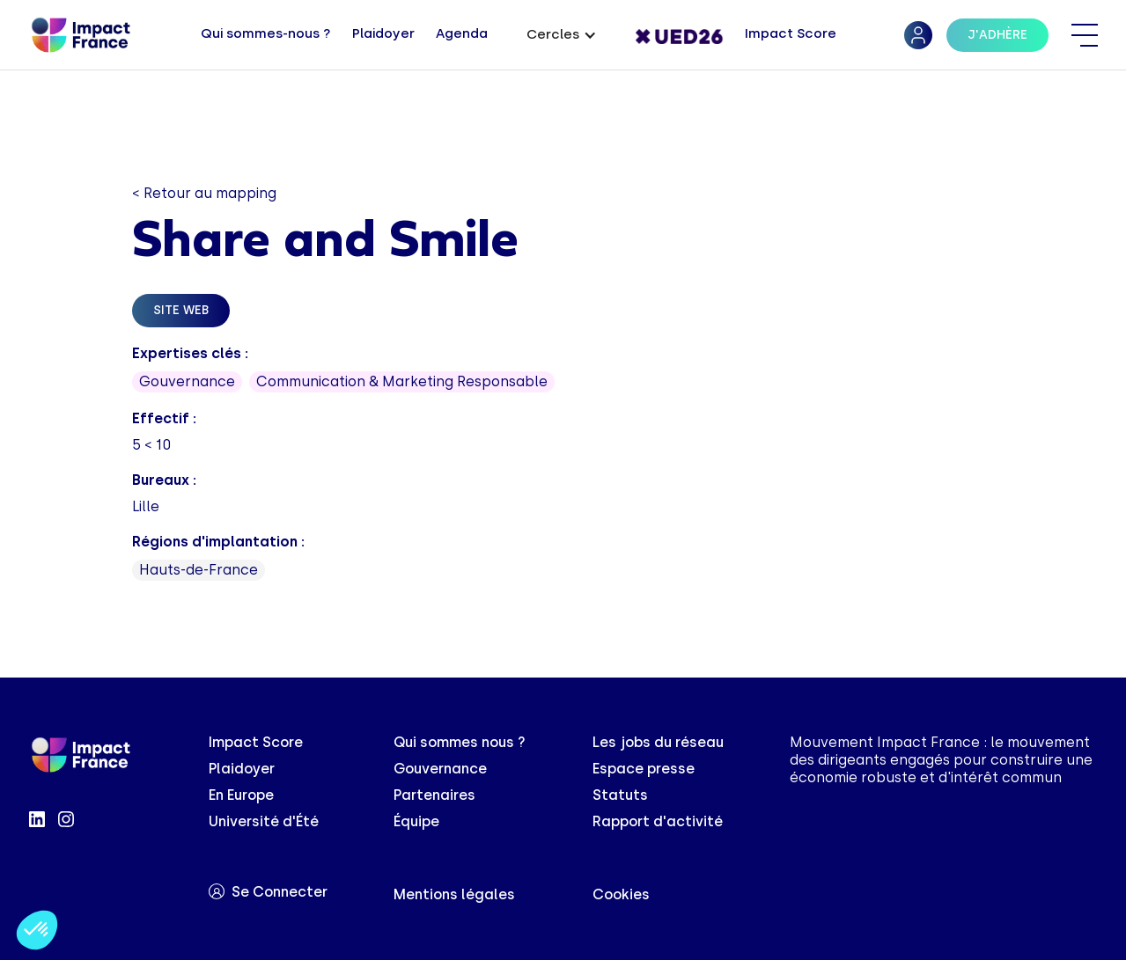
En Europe (241, 795)
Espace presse (643, 768)
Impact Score (256, 742)
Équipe (416, 821)
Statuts (620, 795)
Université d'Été (264, 821)
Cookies (621, 894)
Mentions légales (454, 894)
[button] (562, 36)
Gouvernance (440, 768)
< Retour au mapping (204, 193)
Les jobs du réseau (658, 742)
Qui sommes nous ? (460, 742)
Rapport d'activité (657, 821)
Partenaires (434, 795)
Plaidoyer (242, 768)
